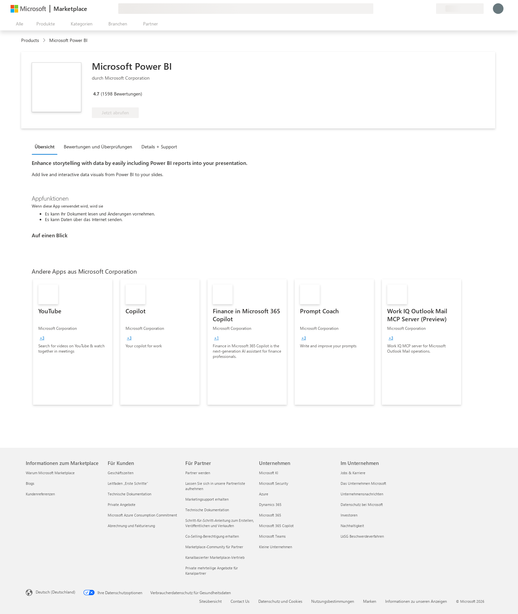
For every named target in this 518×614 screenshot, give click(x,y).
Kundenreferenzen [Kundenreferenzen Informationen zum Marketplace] (40, 493)
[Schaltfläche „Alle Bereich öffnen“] (18, 23)
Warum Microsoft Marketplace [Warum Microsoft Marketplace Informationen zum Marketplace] (50, 472)
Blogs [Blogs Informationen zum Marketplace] (30, 483)
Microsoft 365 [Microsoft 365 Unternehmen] (270, 515)
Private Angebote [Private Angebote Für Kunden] (121, 504)
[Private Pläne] (430, 8)
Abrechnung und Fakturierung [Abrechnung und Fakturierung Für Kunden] (131, 525)
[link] (72, 342)
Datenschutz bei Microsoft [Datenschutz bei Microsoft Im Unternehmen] (362, 504)
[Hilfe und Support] (415, 8)
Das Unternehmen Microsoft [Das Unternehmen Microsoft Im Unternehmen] (363, 483)
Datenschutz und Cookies (280, 601)
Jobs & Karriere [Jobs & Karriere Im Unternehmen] (353, 472)
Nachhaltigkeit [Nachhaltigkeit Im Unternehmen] (352, 525)
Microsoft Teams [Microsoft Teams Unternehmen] (272, 536)
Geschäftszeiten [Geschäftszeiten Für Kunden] (120, 472)
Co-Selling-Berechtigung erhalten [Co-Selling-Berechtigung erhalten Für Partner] (212, 536)
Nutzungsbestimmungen (332, 601)
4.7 (96, 94)
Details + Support (159, 146)
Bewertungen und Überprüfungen (98, 146)
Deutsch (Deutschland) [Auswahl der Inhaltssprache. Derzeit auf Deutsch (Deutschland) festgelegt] (55, 592)
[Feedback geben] (407, 8)
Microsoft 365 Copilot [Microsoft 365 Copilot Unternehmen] (276, 525)
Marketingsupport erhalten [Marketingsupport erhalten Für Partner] (207, 499)
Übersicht (45, 146)
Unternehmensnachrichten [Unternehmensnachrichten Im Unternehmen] (362, 493)
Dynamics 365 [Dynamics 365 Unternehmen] (270, 504)
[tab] (46, 146)
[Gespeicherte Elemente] (423, 8)
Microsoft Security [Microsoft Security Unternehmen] (273, 483)
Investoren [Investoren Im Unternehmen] (349, 515)
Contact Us (240, 601)
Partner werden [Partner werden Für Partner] (197, 472)
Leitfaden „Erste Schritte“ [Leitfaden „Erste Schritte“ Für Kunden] (128, 483)
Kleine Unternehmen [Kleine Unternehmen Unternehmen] (275, 546)
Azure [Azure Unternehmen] (263, 493)
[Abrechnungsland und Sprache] (460, 8)
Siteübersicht (210, 601)
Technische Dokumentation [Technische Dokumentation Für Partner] (207, 509)
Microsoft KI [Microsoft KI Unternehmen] (268, 472)
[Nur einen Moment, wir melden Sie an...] (498, 8)
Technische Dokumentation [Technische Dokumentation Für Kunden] (129, 493)
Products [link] (30, 40)
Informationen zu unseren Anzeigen (416, 601)
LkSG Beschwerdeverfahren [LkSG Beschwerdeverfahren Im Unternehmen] (362, 536)
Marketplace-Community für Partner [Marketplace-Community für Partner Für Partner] (214, 546)
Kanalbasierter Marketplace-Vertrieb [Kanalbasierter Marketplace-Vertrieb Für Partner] (214, 557)
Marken (369, 601)
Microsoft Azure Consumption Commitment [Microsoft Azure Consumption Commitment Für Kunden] (142, 515)
